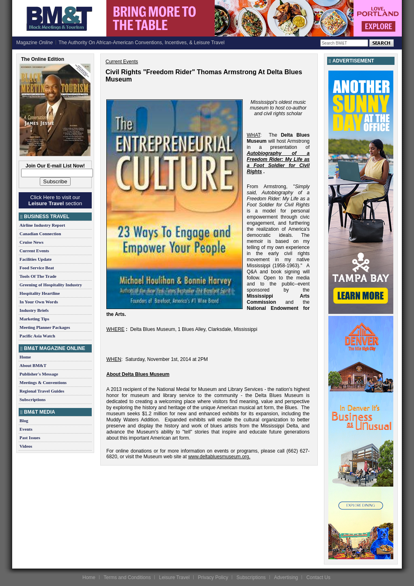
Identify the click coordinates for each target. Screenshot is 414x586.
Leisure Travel (174, 577)
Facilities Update (35, 259)
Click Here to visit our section (55, 200)
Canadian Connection (40, 233)
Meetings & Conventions (43, 382)
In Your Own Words (38, 301)
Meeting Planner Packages (44, 327)
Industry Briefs (34, 310)
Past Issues (29, 437)
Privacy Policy (213, 577)
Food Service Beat (36, 267)
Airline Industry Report (42, 225)
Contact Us (318, 577)
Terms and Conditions (127, 577)
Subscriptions (32, 399)
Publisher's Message (38, 373)
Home (25, 356)
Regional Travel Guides (41, 391)
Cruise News (31, 242)
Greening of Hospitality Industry (50, 284)
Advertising (286, 577)
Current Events (34, 250)
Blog (23, 420)
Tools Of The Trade (37, 276)
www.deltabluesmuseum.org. (219, 456)
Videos (25, 446)
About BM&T (32, 365)
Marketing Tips (34, 318)
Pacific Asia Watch (37, 335)
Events (25, 429)
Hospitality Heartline (39, 293)
